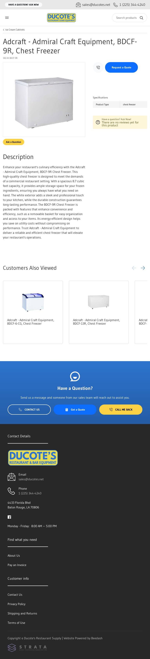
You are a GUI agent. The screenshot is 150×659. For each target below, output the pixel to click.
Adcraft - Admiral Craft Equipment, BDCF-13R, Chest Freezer (96, 321)
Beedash (97, 638)
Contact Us (29, 409)
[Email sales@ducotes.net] (93, 4)
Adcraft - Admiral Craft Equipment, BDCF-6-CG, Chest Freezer (30, 321)
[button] (142, 268)
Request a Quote (121, 67)
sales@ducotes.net (31, 479)
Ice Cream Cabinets (15, 29)
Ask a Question (13, 141)
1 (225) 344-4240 (30, 493)
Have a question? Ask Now (23, 4)
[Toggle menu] (7, 17)
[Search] (129, 17)
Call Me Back (120, 409)
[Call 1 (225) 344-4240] (129, 4)
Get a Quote (75, 409)
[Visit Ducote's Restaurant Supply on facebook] (9, 517)
